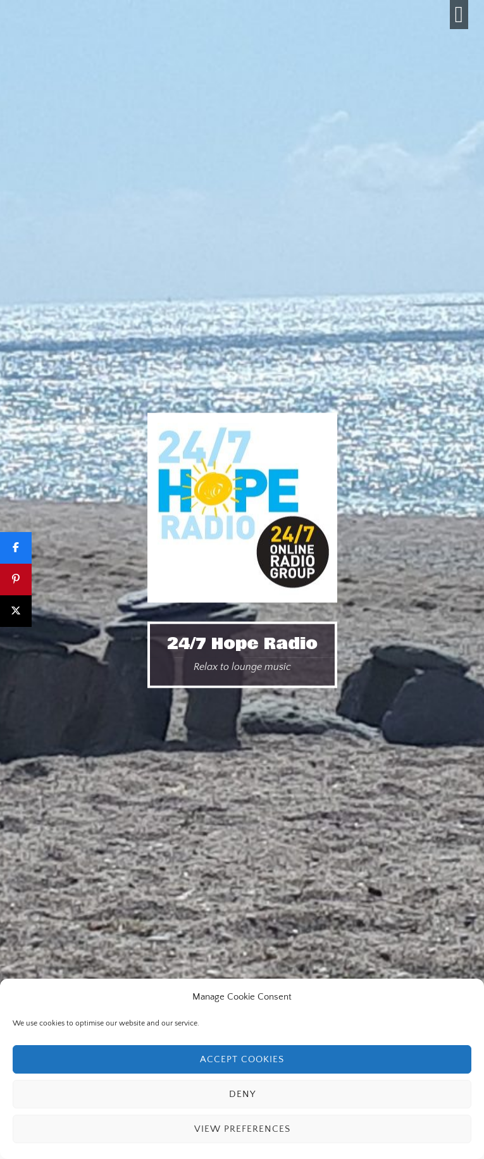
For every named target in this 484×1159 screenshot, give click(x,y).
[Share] (16, 548)
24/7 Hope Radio (242, 644)
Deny (242, 1094)
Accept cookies (242, 1059)
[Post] (16, 611)
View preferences (242, 1129)
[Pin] (16, 579)
